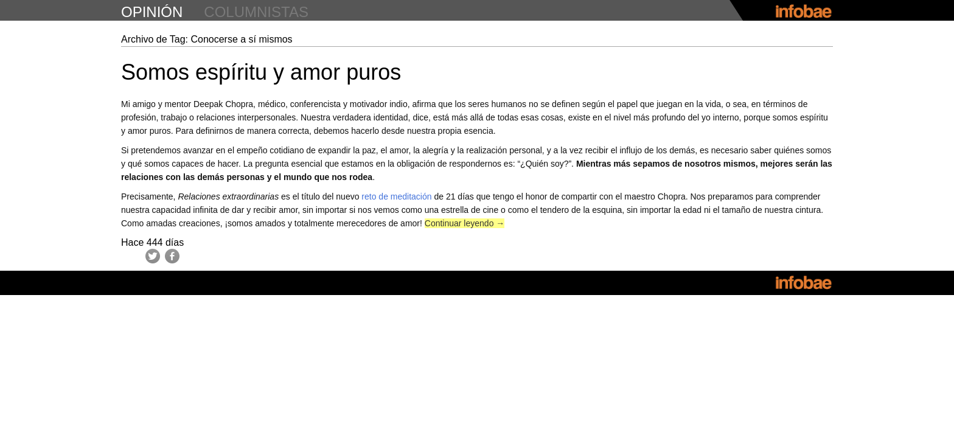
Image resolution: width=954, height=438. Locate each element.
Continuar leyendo (465, 223)
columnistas (256, 12)
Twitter (152, 256)
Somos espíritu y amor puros (261, 72)
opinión (152, 12)
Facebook (172, 256)
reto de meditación (396, 196)
